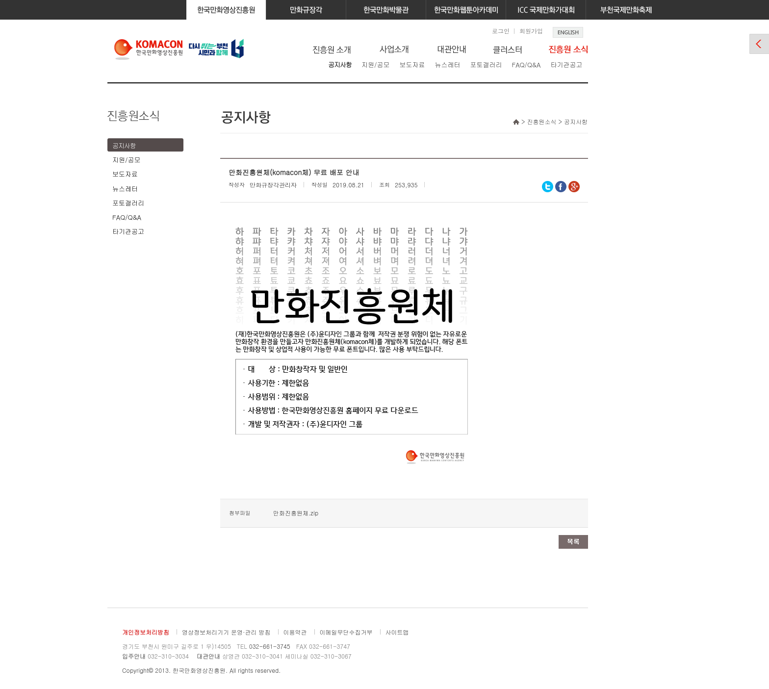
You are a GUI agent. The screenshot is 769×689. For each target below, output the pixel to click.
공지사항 (340, 64)
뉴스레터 (447, 64)
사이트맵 (397, 632)
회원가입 (531, 30)
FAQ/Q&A (526, 64)
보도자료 (412, 64)
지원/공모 (375, 64)
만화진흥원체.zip (295, 513)
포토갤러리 (486, 64)
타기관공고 (566, 64)
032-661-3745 (269, 646)
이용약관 (295, 632)
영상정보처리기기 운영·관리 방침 (226, 632)
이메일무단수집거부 (346, 632)
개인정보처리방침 (145, 632)
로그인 (501, 30)
